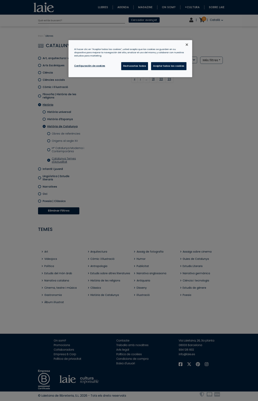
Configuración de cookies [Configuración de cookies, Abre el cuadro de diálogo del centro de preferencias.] (89, 65)
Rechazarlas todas (134, 65)
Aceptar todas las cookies (168, 65)
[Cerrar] (187, 44)
